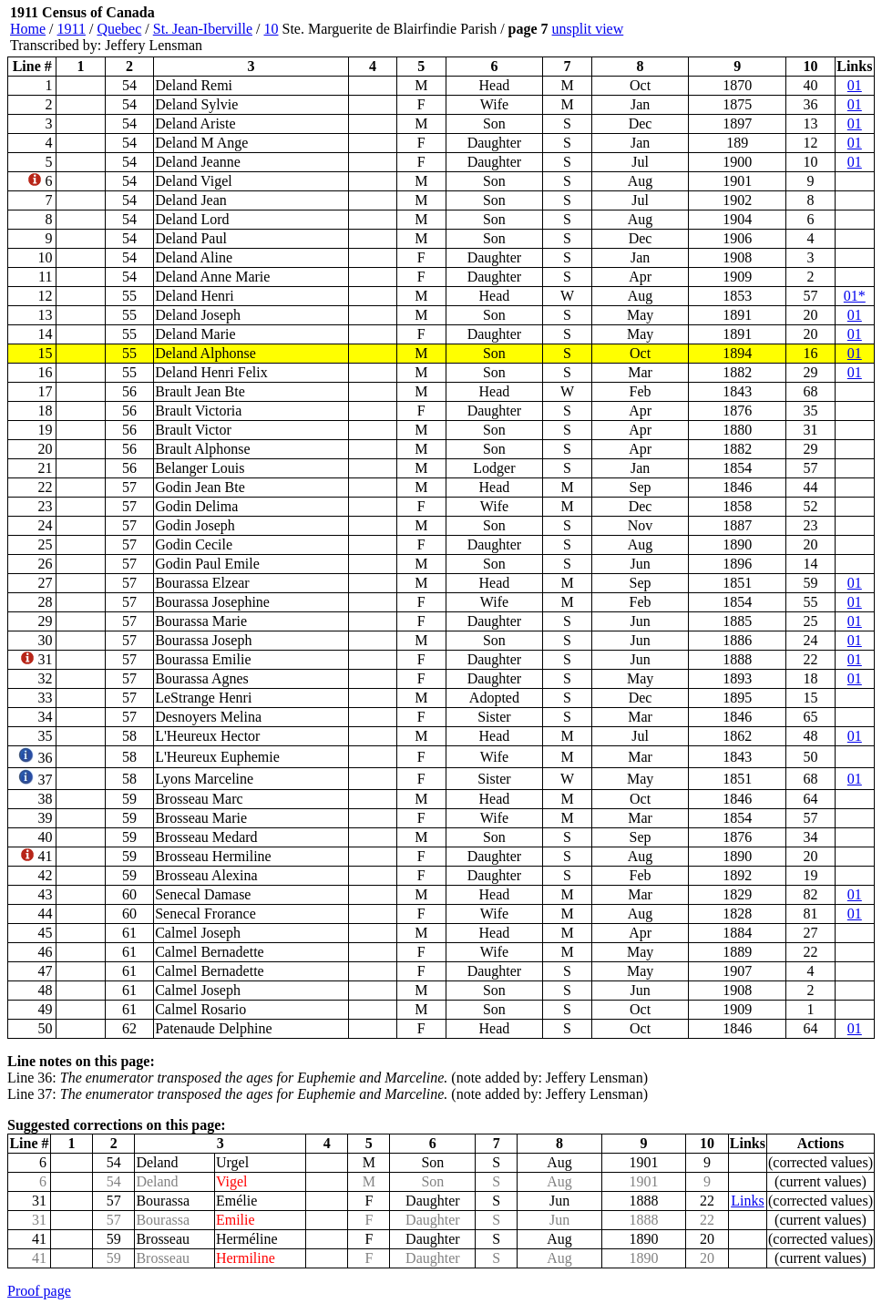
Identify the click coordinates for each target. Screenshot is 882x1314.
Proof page (39, 1291)
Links (747, 1200)
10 (270, 28)
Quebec (119, 28)
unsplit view (588, 28)
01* (855, 295)
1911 (71, 28)
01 (854, 85)
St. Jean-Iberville (202, 28)
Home (28, 28)
